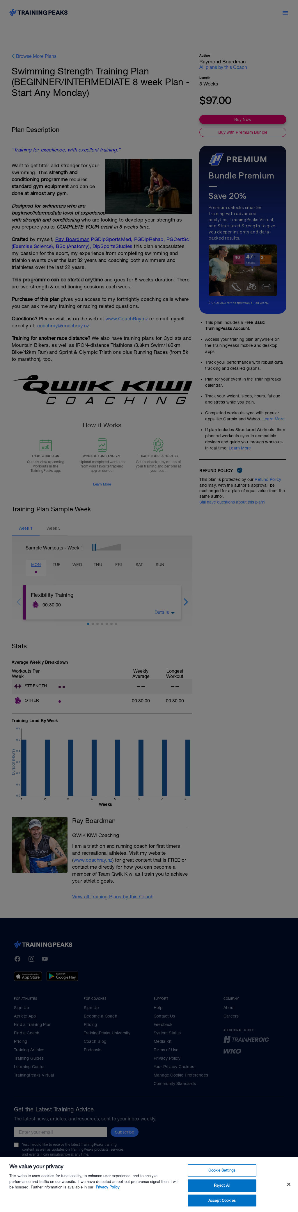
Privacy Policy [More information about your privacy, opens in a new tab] (108, 1200)
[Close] (288, 1197)
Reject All (222, 1198)
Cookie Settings (221, 1183)
